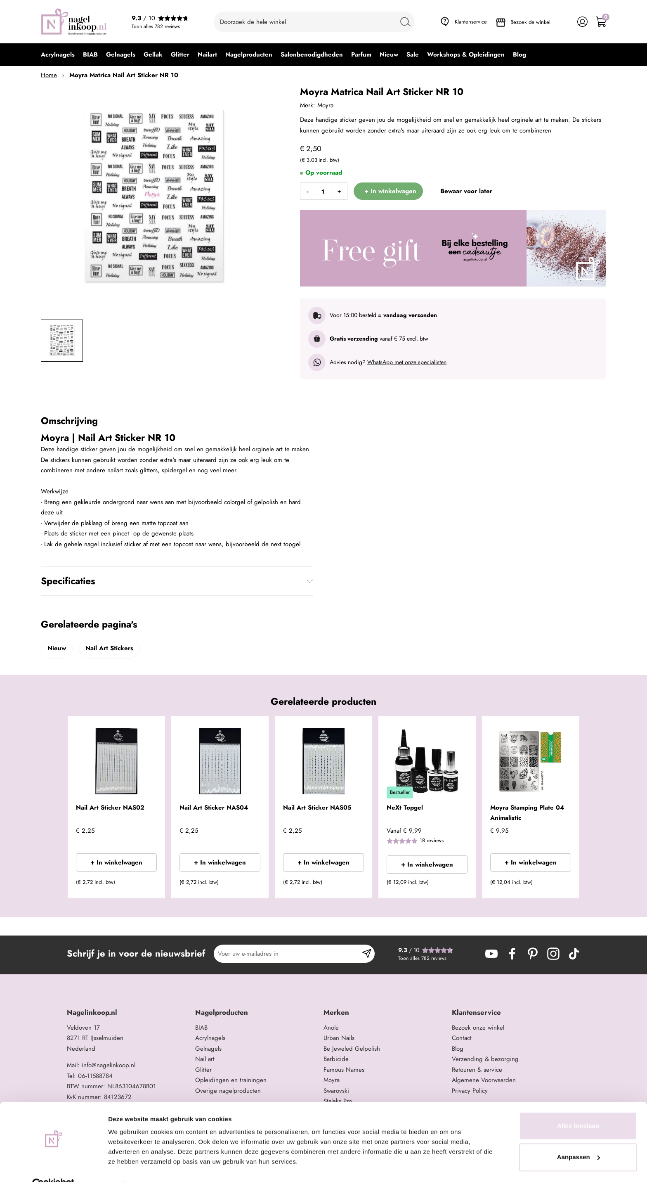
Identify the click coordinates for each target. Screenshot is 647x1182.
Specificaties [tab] (68, 581)
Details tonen (127, 1165)
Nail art (205, 1059)
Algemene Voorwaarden (484, 1080)
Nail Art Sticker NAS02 (110, 807)
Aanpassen (578, 1138)
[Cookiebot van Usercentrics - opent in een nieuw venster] (53, 1166)
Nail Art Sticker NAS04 (213, 807)
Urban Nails (339, 1037)
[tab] (128, 1013)
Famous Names (344, 1069)
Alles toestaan (578, 1107)
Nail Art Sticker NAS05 (317, 807)
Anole (331, 1027)
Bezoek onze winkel (478, 1027)
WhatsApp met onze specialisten (406, 362)
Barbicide (336, 1059)
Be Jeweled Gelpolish (352, 1048)
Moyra (325, 105)
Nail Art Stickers (109, 648)
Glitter (203, 1069)
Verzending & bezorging (485, 1059)
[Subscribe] (366, 954)
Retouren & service (477, 1069)
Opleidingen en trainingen (231, 1080)
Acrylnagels (210, 1037)
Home (49, 75)
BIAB (201, 1027)
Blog (457, 1048)
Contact (462, 1037)
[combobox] (314, 22)
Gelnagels (208, 1048)
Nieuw (56, 648)
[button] (146, 884)
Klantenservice (471, 22)
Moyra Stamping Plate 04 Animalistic (527, 813)
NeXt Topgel (405, 807)
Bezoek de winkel (530, 22)
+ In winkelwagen (116, 862)
